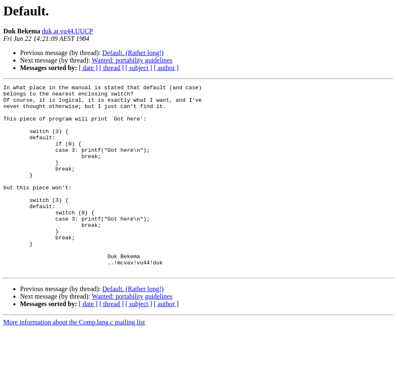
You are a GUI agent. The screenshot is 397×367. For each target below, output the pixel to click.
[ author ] (166, 67)
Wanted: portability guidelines (132, 60)
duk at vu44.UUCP (67, 31)
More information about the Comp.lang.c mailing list (74, 359)
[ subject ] (139, 67)
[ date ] (88, 67)
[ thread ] (111, 67)
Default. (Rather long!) (132, 52)
